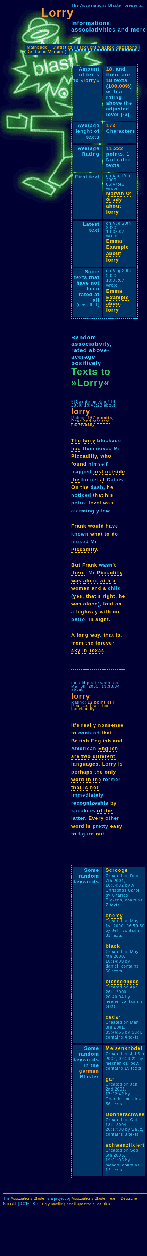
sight (102, 619)
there (78, 572)
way (95, 635)
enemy (114, 915)
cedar (113, 1017)
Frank (78, 526)
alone (90, 580)
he (110, 487)
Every (96, 818)
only (110, 772)
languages (85, 764)
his (109, 495)
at (102, 479)
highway (87, 612)
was (108, 503)
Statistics (62, 47)
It (73, 725)
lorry (89, 440)
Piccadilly (84, 456)
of (99, 810)
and (97, 588)
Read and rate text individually (90, 423)
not (94, 787)
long (82, 635)
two (86, 756)
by (113, 803)
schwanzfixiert (125, 1145)
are (75, 756)
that (98, 495)
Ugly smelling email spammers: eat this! (76, 1204)
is (118, 635)
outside (115, 471)
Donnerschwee (125, 1114)
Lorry (109, 764)
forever (104, 643)
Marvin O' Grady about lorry (118, 203)
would (96, 526)
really (88, 725)
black (113, 946)
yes (77, 596)
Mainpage (37, 47)
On (75, 487)
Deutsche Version (46, 51)
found (79, 464)
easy (116, 826)
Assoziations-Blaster (28, 1198)
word (77, 779)
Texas (96, 650)
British (80, 741)
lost (108, 604)
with (105, 580)
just (98, 471)
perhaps (82, 772)
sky (75, 650)
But (75, 565)
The (76, 440)
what (96, 534)
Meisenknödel (124, 1048)
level (95, 503)
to (107, 534)
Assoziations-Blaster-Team (94, 1198)
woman (80, 588)
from (77, 643)
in (91, 619)
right (109, 596)
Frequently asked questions (107, 47)
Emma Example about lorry (117, 250)
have (112, 526)
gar (110, 1079)
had (76, 448)
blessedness (122, 981)
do (114, 534)
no (116, 612)
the (75, 479)
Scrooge (117, 870)
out (100, 834)
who (105, 456)
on (118, 604)
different (103, 756)
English (101, 741)
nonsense (111, 725)
